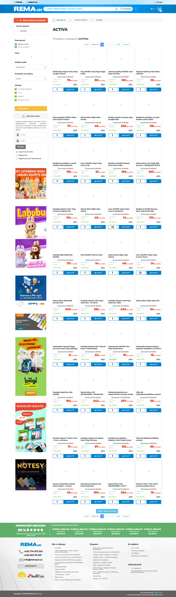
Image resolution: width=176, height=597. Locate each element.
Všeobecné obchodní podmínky (67, 572)
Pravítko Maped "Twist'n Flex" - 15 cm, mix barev (65, 439)
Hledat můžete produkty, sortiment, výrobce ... (65, 9)
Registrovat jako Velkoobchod (28, 158)
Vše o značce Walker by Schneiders (68, 580)
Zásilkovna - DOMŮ (100, 579)
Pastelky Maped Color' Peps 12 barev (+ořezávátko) (93, 348)
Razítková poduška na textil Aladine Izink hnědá (147, 118)
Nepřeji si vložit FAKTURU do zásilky (68, 560)
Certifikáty (135, 553)
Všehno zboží (23, 44)
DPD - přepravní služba (101, 565)
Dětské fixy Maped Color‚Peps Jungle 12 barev (65, 73)
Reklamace (59, 577)
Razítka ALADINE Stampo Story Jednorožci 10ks (146, 210)
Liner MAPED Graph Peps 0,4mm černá (146, 256)
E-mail (23, 135)
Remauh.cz (59, 20)
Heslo (23, 141)
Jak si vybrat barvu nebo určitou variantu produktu (66, 551)
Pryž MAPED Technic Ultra (91, 255)
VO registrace (136, 568)
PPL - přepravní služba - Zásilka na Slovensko (105, 572)
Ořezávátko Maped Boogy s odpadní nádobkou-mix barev (148, 348)
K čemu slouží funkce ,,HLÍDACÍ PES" (68, 557)
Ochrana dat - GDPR (62, 574)
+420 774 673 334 (33, 551)
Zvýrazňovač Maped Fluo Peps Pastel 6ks (91, 485)
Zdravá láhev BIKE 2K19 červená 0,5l (62, 302)
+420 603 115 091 (30, 555)
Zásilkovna (97, 576)
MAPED (21, 96)
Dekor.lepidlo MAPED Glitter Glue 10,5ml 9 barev (65, 118)
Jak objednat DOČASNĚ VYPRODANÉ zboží (68, 563)
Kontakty (31, 566)
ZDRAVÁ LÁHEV (24, 100)
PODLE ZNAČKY (81, 20)
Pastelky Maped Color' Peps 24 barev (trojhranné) (64, 210)
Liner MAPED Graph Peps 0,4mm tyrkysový (118, 210)
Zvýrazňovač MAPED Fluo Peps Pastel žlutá (118, 348)
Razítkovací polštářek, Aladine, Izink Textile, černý (119, 439)
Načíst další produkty (107, 511)
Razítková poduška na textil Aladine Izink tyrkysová (64, 164)
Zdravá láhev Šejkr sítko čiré (147, 301)
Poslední (126, 44)
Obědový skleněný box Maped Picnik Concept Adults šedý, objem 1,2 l (120, 394)
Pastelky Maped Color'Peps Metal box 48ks (119, 302)
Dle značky (23, 108)
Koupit (70, 89)
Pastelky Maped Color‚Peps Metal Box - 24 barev (92, 302)
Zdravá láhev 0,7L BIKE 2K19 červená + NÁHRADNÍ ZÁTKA (148, 164)
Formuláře (135, 548)
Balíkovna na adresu (100, 560)
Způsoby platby (60, 567)
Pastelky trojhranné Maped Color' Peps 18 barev (92, 439)
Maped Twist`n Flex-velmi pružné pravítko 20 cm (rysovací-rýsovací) (147, 486)
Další (118, 44)
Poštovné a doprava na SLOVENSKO (106, 552)
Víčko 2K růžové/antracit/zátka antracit (148, 393)
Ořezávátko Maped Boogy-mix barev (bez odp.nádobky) (65, 348)
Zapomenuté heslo (24, 152)
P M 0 (20, 93)
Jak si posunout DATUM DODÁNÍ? (67, 555)
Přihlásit (20, 147)
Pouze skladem (23, 47)
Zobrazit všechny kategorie (34, 20)
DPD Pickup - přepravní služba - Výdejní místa (105, 568)
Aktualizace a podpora (139, 556)
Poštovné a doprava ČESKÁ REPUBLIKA (103, 548)
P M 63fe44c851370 (25, 89)
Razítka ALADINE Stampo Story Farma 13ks (119, 164)
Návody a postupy (137, 550)
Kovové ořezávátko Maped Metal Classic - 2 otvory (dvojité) (64, 486)
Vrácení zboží (60, 569)
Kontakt (58, 548)
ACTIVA (99, 20)
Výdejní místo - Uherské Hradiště (105, 557)
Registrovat (21, 155)
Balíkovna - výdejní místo (102, 562)
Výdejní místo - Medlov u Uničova (105, 555)
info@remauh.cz (33, 559)
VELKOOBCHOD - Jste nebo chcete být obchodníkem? (144, 571)
